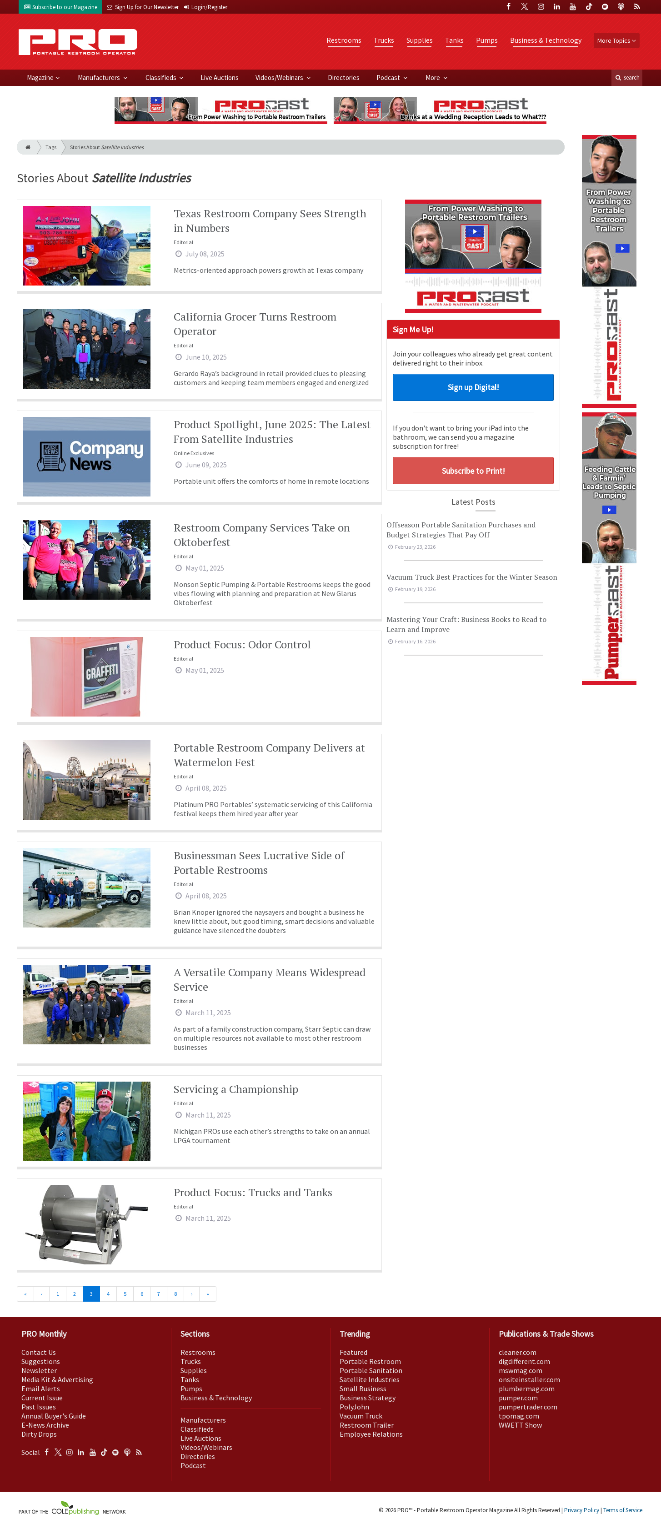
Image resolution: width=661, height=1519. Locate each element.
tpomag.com (519, 1415)
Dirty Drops (39, 1434)
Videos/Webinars (280, 77)
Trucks (384, 40)
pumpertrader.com (528, 1406)
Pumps (487, 40)
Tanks (454, 40)
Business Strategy (368, 1397)
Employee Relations (371, 1434)
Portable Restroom (370, 1361)
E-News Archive (45, 1424)
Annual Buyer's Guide (53, 1415)
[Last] (207, 1294)
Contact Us (38, 1352)
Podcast (388, 77)
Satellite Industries (370, 1379)
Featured (353, 1352)
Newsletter (39, 1370)
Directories (344, 77)
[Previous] (42, 1294)
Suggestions (40, 1361)
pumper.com (518, 1397)
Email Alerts (40, 1388)
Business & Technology (545, 40)
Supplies (419, 40)
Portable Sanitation (371, 1370)
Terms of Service (622, 1510)
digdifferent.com (524, 1361)
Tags (50, 147)
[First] (25, 1294)
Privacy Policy (581, 1510)
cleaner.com (517, 1352)
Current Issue (42, 1397)
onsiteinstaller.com (529, 1379)
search (627, 77)
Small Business (363, 1388)
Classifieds (161, 77)
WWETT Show (520, 1424)
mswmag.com (520, 1370)
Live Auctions (219, 77)
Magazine (40, 77)
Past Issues (38, 1406)
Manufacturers (99, 77)
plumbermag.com (527, 1388)
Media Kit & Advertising (57, 1379)
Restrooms (343, 40)
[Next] (192, 1294)
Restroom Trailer (367, 1424)
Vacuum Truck (361, 1415)
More (433, 77)
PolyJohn (354, 1406)
